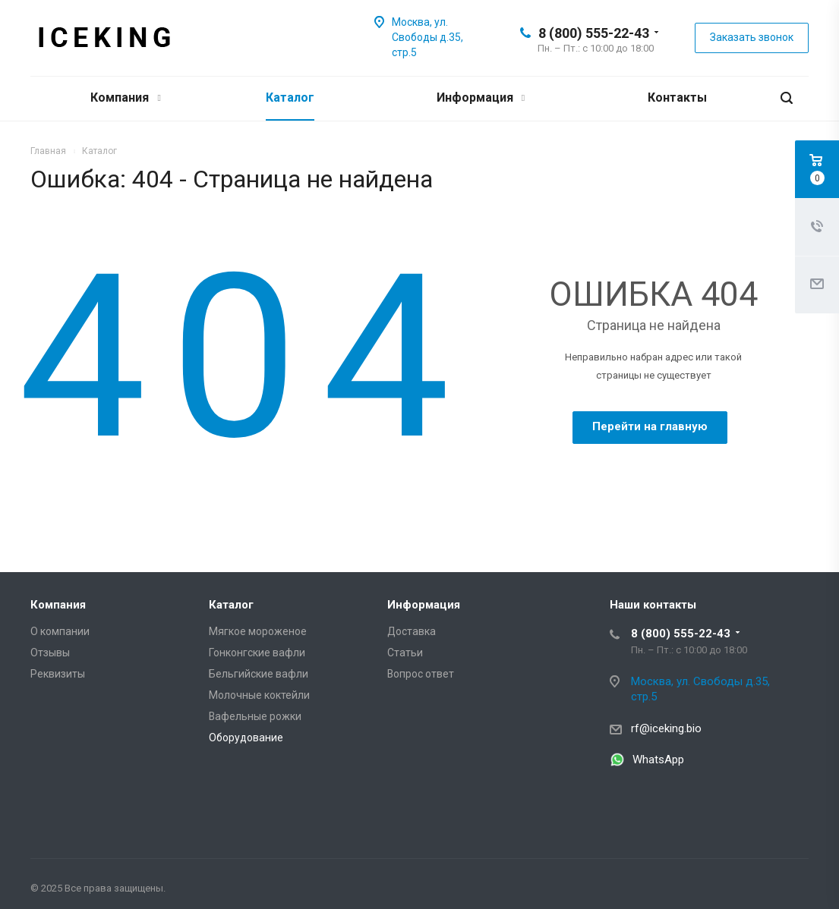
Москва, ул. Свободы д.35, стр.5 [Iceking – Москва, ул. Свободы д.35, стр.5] (427, 37)
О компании (60, 631)
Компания (125, 97)
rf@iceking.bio (666, 728)
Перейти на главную (650, 426)
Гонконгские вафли (257, 652)
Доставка (411, 631)
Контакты (677, 97)
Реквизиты (57, 674)
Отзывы (50, 652)
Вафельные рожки (255, 716)
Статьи (405, 652)
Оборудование (246, 737)
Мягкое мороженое (258, 631)
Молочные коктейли (259, 695)
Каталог (290, 97)
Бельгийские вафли (258, 674)
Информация (481, 97)
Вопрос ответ (420, 674)
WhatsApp (658, 759)
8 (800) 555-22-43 (593, 33)
